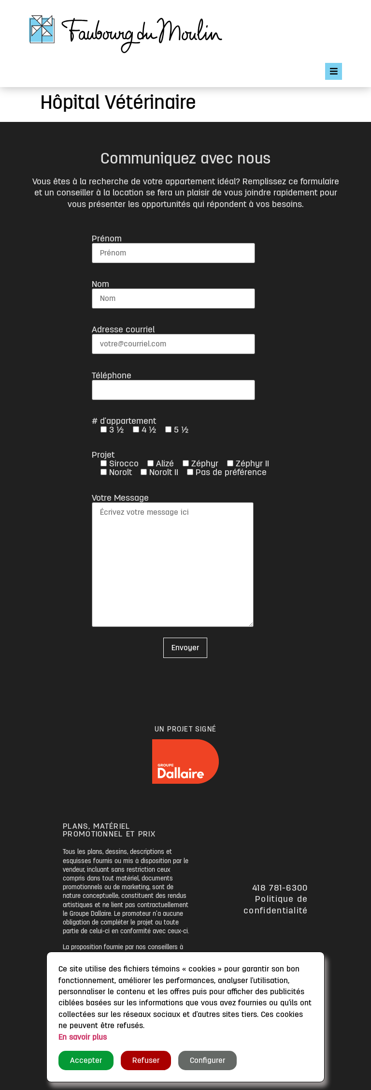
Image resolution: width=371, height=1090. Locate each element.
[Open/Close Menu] (333, 71)
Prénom (173, 245)
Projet (180, 463)
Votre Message (173, 560)
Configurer (207, 1060)
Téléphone (173, 382)
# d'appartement (140, 425)
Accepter (86, 1060)
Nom (173, 291)
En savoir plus (82, 1037)
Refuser (145, 1060)
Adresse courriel (173, 336)
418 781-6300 (280, 887)
